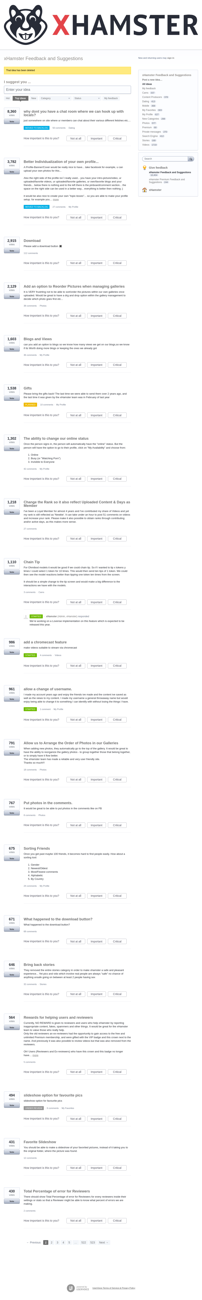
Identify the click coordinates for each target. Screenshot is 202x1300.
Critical (120, 139)
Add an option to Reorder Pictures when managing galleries (74, 286)
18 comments (30, 769)
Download (32, 241)
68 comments (30, 931)
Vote (11, 121)
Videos (58, 655)
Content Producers (152, 97)
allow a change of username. (48, 689)
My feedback (111, 98)
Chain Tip (32, 562)
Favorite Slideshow (40, 1142)
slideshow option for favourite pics (53, 1095)
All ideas (147, 84)
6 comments (53, 1108)
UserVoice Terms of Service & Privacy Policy (114, 1288)
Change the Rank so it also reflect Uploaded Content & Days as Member (77, 504)
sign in (170, 58)
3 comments (30, 592)
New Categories (150, 118)
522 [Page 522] (83, 1242)
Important (98, 139)
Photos (43, 306)
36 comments (30, 355)
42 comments (30, 469)
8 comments (30, 815)
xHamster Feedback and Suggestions (170, 172)
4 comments (46, 655)
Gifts (28, 388)
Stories (43, 984)
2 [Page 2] (51, 1242)
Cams (41, 592)
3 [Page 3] (57, 1242)
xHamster (155, 189)
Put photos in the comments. (48, 803)
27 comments (58, 207)
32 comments (30, 984)
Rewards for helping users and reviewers (58, 1017)
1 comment (45, 709)
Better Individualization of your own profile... (61, 162)
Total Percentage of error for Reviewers (57, 1191)
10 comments (46, 404)
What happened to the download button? (58, 919)
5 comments (30, 1062)
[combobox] (166, 158)
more (56, 199)
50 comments (58, 128)
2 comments (30, 1211)
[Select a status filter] (87, 98)
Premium (147, 127)
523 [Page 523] (92, 1242)
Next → (103, 1242)
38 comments (30, 306)
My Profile (73, 207)
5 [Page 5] (69, 1242)
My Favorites (68, 1108)
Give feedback (158, 167)
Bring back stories (39, 965)
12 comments (30, 1158)
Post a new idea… (152, 79)
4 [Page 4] (63, 1242)
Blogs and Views (38, 339)
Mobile (145, 105)
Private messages (151, 131)
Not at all (77, 139)
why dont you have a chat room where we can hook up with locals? (74, 113)
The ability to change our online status (56, 438)
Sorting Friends (37, 848)
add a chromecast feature (45, 642)
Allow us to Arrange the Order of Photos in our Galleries (71, 743)
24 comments (30, 886)
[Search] (191, 158)
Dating (72, 128)
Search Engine (150, 136)
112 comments (31, 253)
